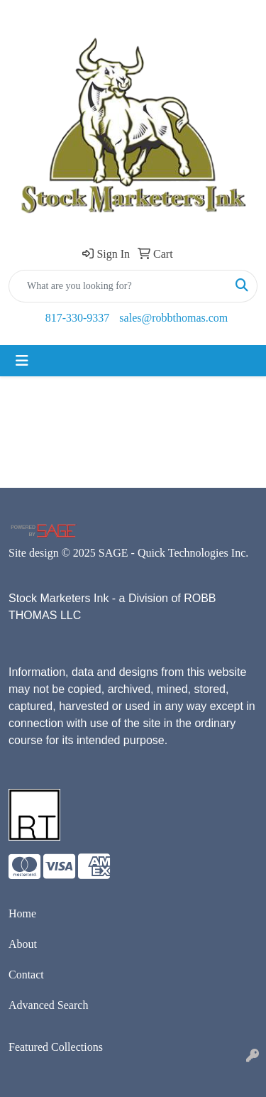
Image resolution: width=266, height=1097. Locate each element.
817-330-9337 (77, 318)
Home (22, 913)
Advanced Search (48, 1005)
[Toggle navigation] (22, 361)
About (23, 944)
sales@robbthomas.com (173, 318)
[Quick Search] (118, 286)
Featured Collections (56, 1047)
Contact (26, 974)
